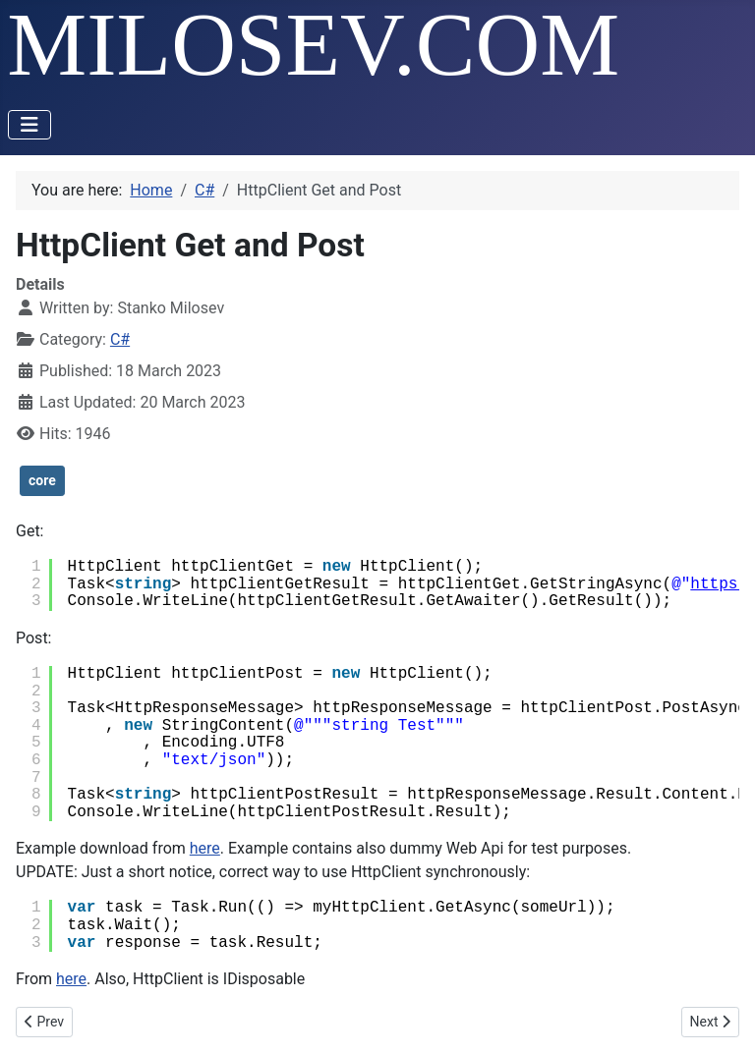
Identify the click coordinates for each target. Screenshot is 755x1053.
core (42, 480)
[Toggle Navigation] (29, 124)
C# (120, 339)
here (205, 848)
